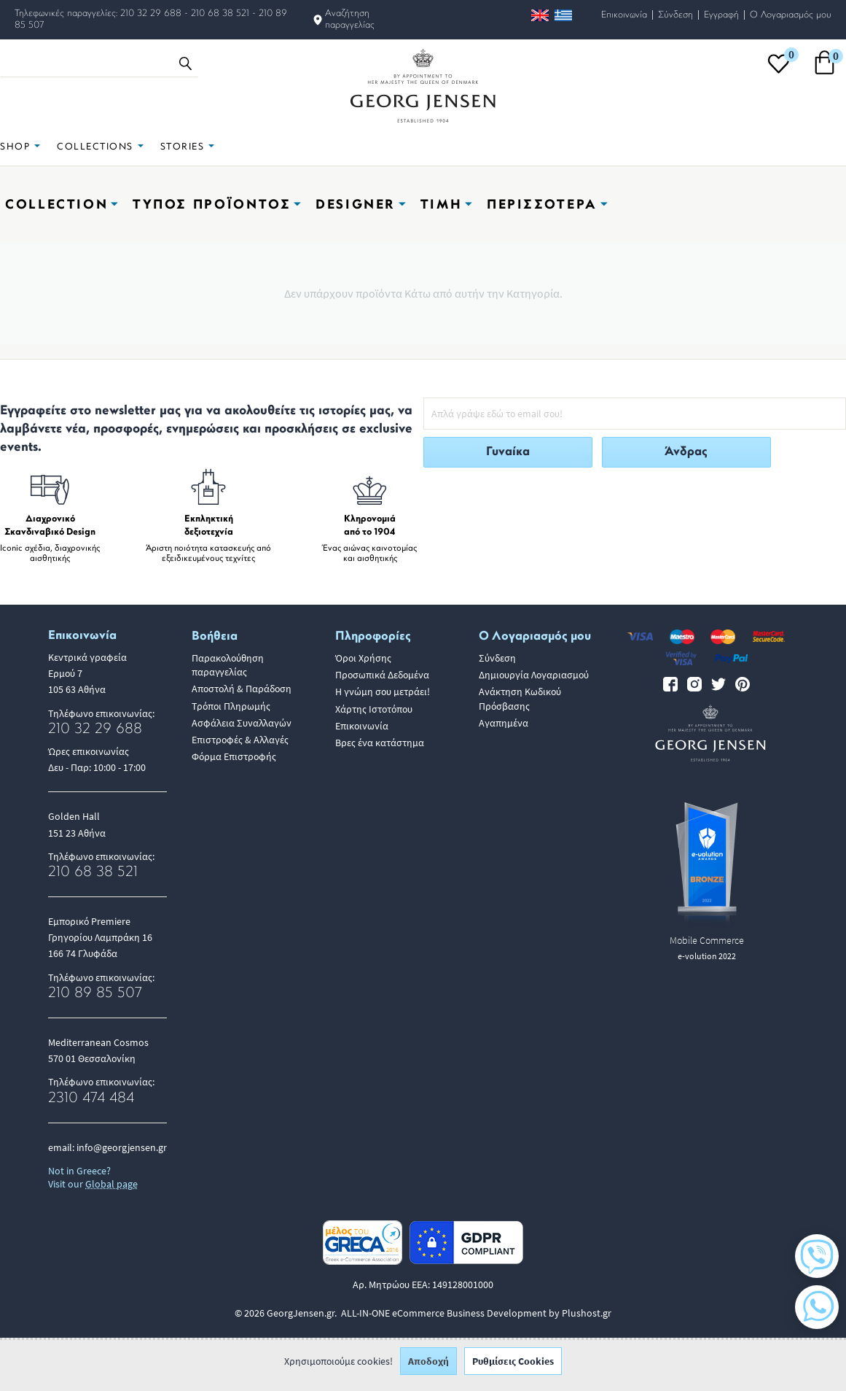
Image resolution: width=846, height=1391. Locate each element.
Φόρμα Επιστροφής (234, 756)
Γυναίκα (508, 452)
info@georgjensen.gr (122, 1147)
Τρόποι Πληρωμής (231, 706)
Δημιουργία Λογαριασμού (534, 674)
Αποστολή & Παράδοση (241, 688)
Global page (111, 1183)
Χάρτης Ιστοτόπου (373, 709)
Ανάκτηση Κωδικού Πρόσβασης (520, 698)
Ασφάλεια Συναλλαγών (241, 722)
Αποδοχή (428, 1369)
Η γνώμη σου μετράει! (382, 691)
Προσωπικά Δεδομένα (382, 674)
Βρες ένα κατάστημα (379, 742)
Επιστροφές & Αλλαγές (240, 739)
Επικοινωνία (624, 15)
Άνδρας (686, 452)
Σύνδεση (675, 15)
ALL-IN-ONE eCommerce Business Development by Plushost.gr (476, 1313)
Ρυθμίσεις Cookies (513, 1369)
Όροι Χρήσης (363, 657)
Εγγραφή (721, 15)
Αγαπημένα (503, 722)
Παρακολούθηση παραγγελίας (228, 664)
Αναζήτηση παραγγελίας (350, 19)
